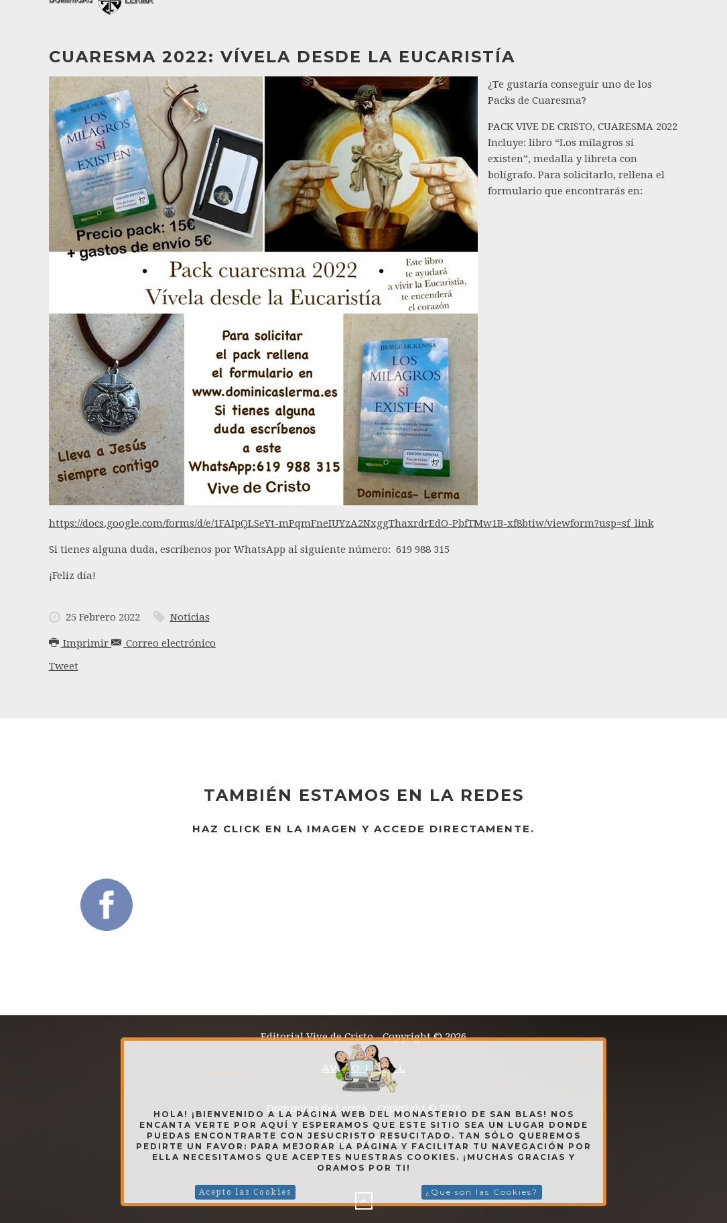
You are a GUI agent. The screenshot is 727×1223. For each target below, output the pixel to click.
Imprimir (80, 643)
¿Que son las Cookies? (481, 1192)
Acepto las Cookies (245, 1192)
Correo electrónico (163, 643)
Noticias (190, 617)
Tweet (63, 666)
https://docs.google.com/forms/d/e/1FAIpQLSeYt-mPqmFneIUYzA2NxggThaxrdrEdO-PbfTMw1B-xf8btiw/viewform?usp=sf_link (351, 523)
